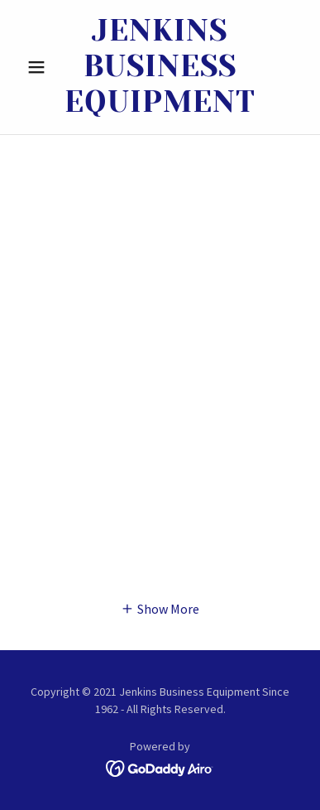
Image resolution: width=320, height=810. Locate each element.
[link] (160, 67)
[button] (41, 67)
